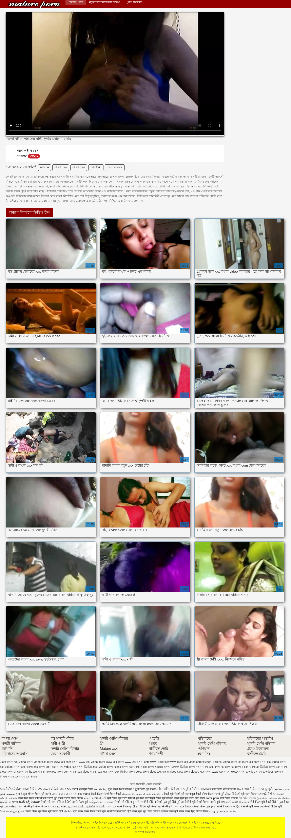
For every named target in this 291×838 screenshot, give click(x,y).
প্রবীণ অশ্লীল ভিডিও (167, 789)
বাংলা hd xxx (29, 771)
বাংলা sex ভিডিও (118, 771)
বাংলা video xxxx (172, 771)
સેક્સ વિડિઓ (232, 793)
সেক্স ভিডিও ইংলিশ (10, 789)
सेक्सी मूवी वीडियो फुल (125, 801)
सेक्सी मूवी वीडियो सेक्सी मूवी (170, 798)
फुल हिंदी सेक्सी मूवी (145, 798)
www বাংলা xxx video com (186, 762)
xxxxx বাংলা (121, 766)
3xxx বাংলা (6, 762)
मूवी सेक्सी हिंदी (55, 811)
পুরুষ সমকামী (134, 2)
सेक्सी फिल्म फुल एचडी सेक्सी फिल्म (211, 806)
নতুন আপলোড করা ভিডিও (104, 2)
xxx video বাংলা (276, 762)
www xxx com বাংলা (66, 762)
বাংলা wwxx (231, 771)
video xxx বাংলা (43, 762)
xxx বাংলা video (61, 766)
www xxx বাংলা (115, 762)
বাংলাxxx (206, 789)
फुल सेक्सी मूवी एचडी (145, 789)
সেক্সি (232, 806)
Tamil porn (212, 798)
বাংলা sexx (135, 771)
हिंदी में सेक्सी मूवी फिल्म (247, 806)
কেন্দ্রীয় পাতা (76, 2)
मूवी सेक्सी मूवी (114, 798)
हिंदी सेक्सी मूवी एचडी (52, 798)
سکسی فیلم (8, 793)
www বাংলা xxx (159, 762)
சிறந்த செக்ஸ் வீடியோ (235, 801)
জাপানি (44, 167)
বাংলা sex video (79, 771)
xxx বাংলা (27, 766)
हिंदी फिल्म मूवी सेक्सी (260, 801)
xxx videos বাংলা (10, 766)
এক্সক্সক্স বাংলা (162, 766)
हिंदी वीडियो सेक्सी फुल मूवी (158, 801)
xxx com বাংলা (257, 762)
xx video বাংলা (228, 762)
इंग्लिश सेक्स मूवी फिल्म (173, 811)
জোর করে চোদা (61, 793)
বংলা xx (219, 766)
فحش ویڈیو (216, 811)
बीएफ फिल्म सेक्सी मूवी (213, 793)
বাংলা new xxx (47, 771)
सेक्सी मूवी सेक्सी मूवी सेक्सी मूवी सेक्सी (183, 793)
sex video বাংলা (23, 762)
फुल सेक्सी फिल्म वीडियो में (121, 789)
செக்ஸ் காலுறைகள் (12, 811)
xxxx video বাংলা (103, 766)
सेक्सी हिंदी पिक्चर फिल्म (197, 811)
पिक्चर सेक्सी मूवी (211, 801)
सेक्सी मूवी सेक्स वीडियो (52, 801)
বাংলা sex (65, 789)
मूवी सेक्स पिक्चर (249, 793)
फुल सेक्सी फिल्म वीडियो (114, 811)
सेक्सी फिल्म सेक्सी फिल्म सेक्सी (106, 793)
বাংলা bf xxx (14, 771)
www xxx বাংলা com (137, 762)
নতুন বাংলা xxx (205, 766)
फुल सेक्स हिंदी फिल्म (195, 798)
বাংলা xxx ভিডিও (183, 806)
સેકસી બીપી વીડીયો (95, 798)
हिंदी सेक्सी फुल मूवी (136, 811)
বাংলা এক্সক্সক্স (114, 167)
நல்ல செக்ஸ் (76, 806)
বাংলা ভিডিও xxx (32, 789)
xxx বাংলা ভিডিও (82, 766)
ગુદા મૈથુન (21, 793)
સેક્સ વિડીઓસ (247, 798)
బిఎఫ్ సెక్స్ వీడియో (29, 801)
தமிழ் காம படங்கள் (101, 801)
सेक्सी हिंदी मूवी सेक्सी (83, 789)
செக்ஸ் (68, 811)
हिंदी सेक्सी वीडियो (229, 798)
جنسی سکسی (282, 789)
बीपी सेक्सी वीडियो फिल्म (224, 789)
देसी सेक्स (78, 811)
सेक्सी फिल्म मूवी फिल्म (36, 811)
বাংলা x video (247, 771)
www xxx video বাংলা (92, 762)
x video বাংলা (210, 762)
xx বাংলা (243, 762)
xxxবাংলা (134, 766)
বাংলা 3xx (274, 766)
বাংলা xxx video (80, 793)
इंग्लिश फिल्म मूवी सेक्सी (40, 793)
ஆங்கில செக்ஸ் (95, 806)
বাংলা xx (13, 776)
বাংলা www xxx (214, 771)
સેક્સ (15, 801)
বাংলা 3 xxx (241, 766)
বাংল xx (229, 766)
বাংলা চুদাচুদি (266, 789)
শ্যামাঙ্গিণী (96, 167)
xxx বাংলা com (42, 766)
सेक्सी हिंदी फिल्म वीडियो (30, 798)
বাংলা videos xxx (193, 771)
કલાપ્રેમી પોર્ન (266, 793)
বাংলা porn (63, 771)
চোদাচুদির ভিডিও (190, 789)
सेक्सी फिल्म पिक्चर (74, 798)
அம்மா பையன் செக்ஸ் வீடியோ (142, 793)
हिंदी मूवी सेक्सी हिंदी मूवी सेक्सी (187, 801)
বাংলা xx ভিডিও (28, 776)
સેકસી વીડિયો (51, 789)
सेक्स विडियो (128, 798)
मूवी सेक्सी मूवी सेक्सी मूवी (160, 806)
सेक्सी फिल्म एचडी (93, 811)
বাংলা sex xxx (98, 771)
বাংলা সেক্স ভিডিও (247, 789)
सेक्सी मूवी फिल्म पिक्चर (36, 806)
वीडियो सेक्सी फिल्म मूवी (76, 801)
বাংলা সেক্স (61, 167)
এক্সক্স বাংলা (147, 766)
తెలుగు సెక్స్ (100, 789)
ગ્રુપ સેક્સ (230, 811)
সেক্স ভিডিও (153, 811)
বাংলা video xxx (151, 771)
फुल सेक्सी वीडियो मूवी (271, 806)
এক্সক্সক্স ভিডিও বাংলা (183, 766)
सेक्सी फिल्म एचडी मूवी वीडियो (132, 806)
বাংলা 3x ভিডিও (258, 766)
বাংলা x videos (265, 771)
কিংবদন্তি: (34, 4)
